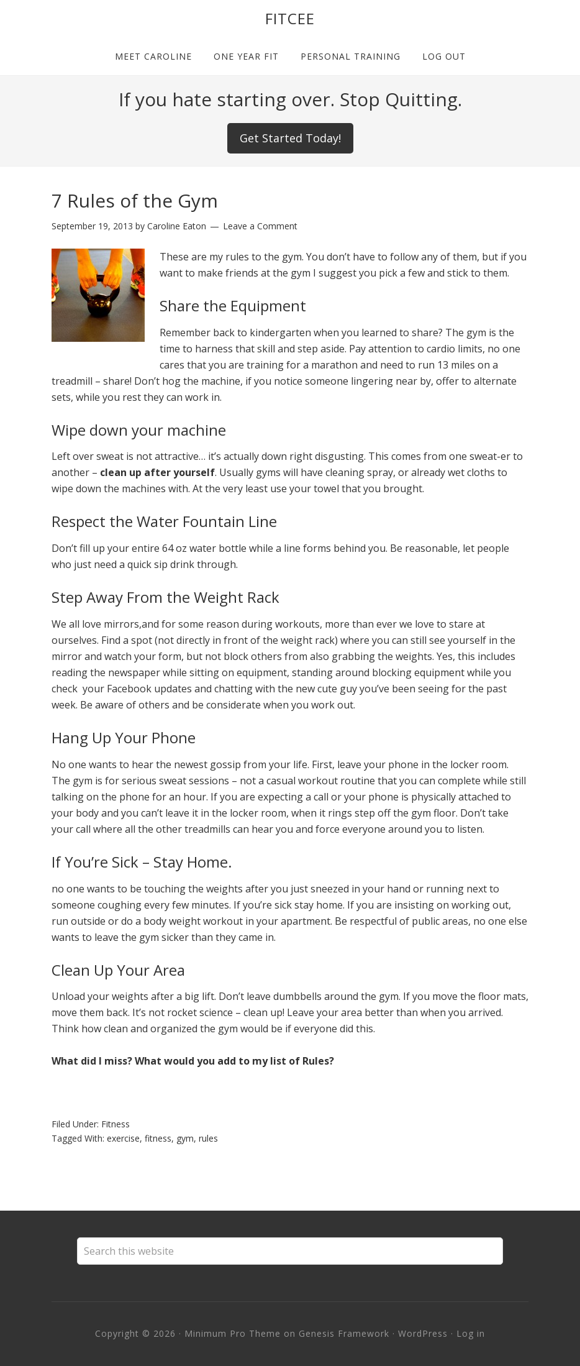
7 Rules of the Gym (135, 200)
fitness (158, 1138)
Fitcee (290, 18)
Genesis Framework (344, 1333)
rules (208, 1138)
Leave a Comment (260, 226)
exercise (123, 1138)
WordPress (423, 1333)
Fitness (115, 1124)
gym (185, 1138)
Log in (470, 1333)
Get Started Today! (290, 138)
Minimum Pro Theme (232, 1333)
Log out (444, 56)
